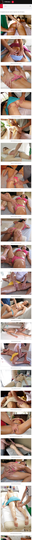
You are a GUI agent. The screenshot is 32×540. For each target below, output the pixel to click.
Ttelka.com (7, 2)
